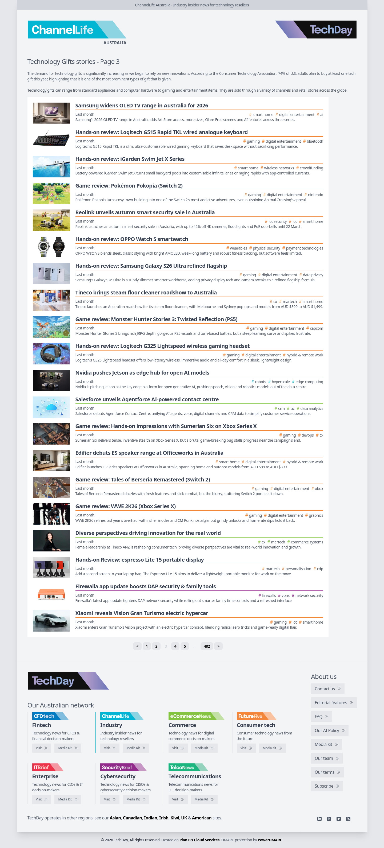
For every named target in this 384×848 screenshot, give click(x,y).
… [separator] (194, 646)
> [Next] (218, 646)
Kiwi (174, 818)
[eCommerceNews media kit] (204, 748)
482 (207, 646)
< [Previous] (137, 646)
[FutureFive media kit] (272, 748)
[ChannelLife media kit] (136, 748)
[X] (329, 819)
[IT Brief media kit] (67, 799)
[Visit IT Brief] (41, 799)
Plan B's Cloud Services (199, 839)
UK (184, 818)
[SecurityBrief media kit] (136, 799)
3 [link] (166, 646)
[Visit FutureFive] (246, 748)
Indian (150, 818)
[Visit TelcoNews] (178, 799)
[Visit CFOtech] (41, 748)
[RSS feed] (348, 819)
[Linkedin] (319, 819)
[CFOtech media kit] (67, 748)
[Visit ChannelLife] (109, 748)
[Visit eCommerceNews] (178, 748)
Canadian (132, 818)
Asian (115, 818)
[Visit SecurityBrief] (109, 799)
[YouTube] (339, 819)
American (201, 818)
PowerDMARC (270, 839)
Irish (164, 818)
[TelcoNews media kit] (204, 799)
